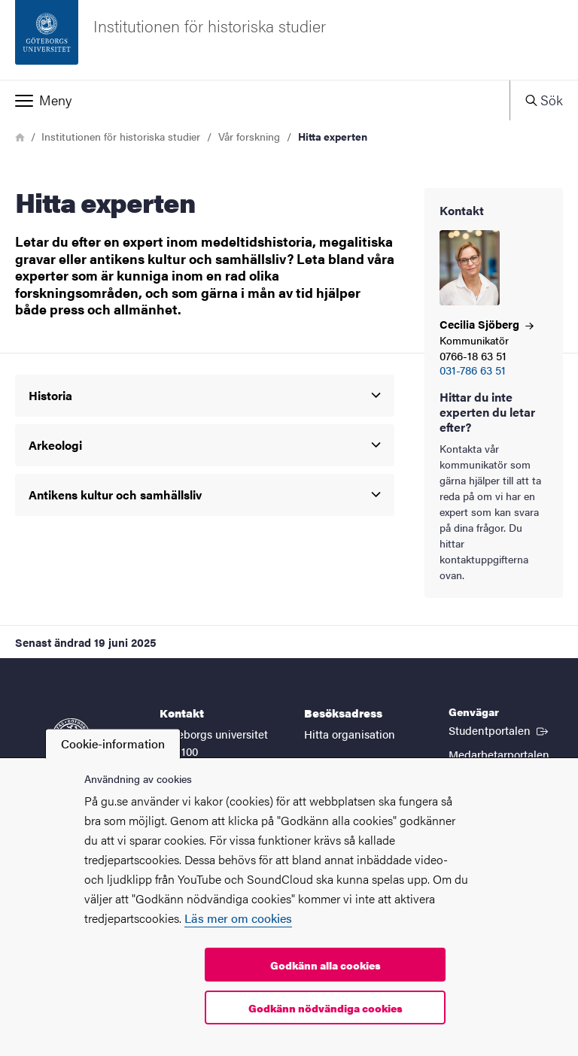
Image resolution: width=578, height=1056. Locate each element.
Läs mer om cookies (238, 918)
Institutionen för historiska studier (120, 136)
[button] (255, 100)
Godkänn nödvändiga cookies (325, 1007)
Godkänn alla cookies (325, 965)
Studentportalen (500, 729)
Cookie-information (113, 743)
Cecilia (487, 323)
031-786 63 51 (473, 370)
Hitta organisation (349, 734)
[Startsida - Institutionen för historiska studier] (289, 40)
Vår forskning (249, 136)
